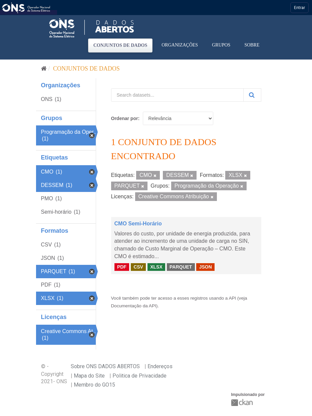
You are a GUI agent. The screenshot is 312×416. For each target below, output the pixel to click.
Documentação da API (133, 305)
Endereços (160, 366)
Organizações (180, 44)
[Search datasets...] (177, 95)
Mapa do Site (89, 376)
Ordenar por (124, 118)
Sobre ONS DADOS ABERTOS (105, 366)
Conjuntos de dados (120, 45)
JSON (205, 267)
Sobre (251, 44)
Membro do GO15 (94, 385)
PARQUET (181, 267)
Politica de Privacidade (139, 376)
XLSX (156, 267)
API (232, 298)
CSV (138, 267)
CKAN (242, 402)
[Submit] (252, 95)
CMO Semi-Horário (138, 223)
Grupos (221, 44)
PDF (121, 267)
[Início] (44, 68)
